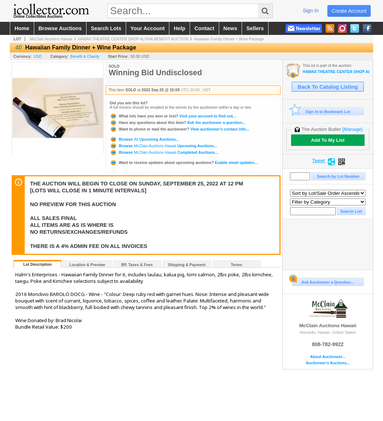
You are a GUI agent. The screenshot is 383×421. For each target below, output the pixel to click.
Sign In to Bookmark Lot (321, 111)
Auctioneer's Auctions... (328, 363)
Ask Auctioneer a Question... (323, 281)
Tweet (318, 160)
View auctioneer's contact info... (179, 129)
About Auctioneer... (327, 357)
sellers (255, 28)
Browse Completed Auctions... (164, 152)
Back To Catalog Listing (328, 87)
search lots (106, 28)
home (22, 28)
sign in (311, 10)
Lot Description (37, 264)
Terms (236, 264)
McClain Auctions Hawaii (51, 39)
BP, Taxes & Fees (137, 264)
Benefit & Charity (84, 56)
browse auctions (60, 28)
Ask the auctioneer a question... (177, 122)
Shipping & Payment (187, 264)
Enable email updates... (184, 162)
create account (349, 11)
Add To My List (327, 140)
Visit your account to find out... (173, 116)
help (179, 28)
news (230, 28)
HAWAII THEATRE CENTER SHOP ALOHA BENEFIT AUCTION (133, 39)
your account (147, 28)
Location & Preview (87, 264)
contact (204, 28)
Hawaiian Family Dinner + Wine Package (229, 39)
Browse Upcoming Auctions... (144, 139)
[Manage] (352, 129)
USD (37, 56)
